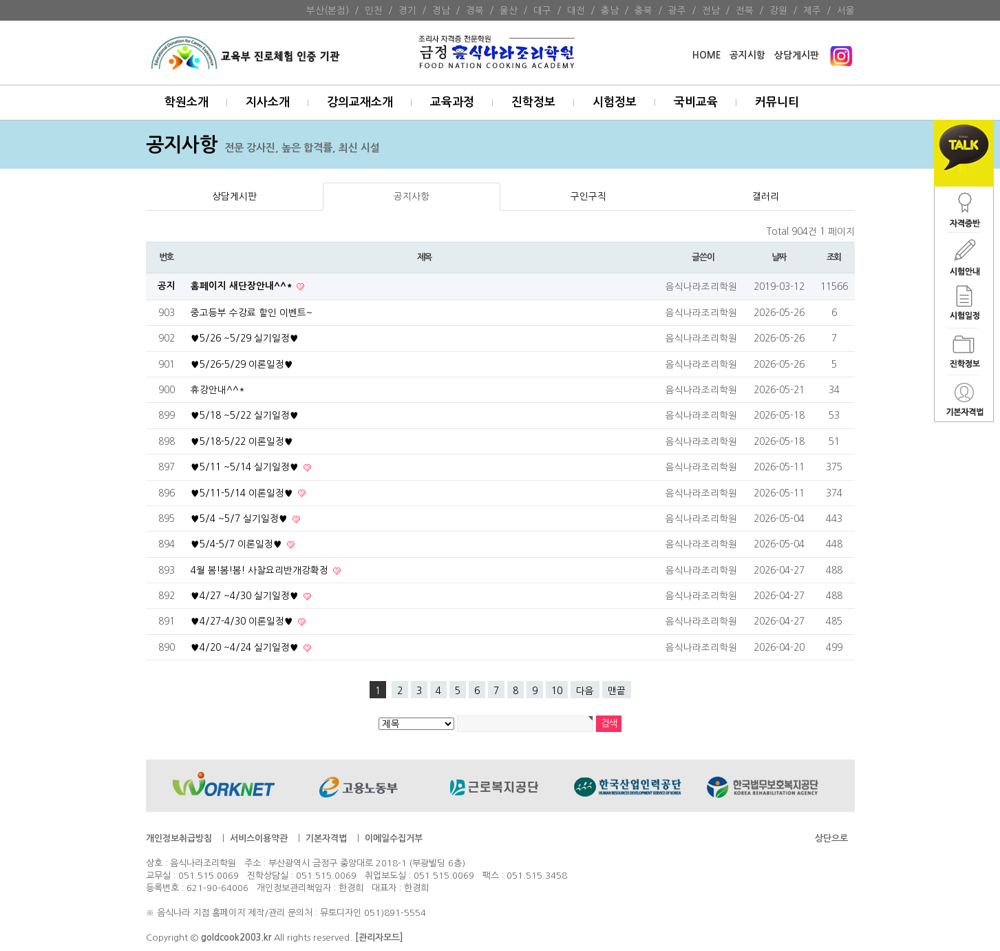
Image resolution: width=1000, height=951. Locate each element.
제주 (812, 10)
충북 (643, 10)
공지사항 (411, 196)
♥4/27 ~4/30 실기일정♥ (246, 595)
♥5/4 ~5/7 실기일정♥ (240, 518)
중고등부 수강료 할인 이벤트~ (251, 312)
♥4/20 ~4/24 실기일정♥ (246, 647)
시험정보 (615, 102)
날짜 (779, 257)
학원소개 (186, 102)
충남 (610, 10)
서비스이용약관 (259, 838)
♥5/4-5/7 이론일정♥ (238, 544)
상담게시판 (796, 55)
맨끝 (617, 691)
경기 (407, 10)
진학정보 (533, 102)
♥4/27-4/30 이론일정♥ (243, 621)
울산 (509, 10)
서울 (846, 10)
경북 (475, 10)
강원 (778, 10)
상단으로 (831, 838)
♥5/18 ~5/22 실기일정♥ (245, 415)
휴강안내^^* (218, 390)
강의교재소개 (360, 102)
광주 (677, 10)
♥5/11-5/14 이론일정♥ (243, 493)
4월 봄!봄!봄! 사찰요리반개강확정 (261, 570)
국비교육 (696, 102)
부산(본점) (327, 10)
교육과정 (452, 102)
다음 (585, 691)
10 (556, 691)
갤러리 (765, 196)
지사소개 (268, 102)
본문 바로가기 (0, 0)
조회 (834, 257)
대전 (576, 10)
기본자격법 (326, 838)
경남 (441, 10)
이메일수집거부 (394, 838)
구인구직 (588, 196)
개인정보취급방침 (179, 838)
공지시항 (747, 55)
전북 (745, 10)
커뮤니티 (777, 102)
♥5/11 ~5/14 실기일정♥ (246, 467)
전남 (711, 10)
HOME (706, 55)
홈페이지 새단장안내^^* (243, 286)
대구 (542, 10)
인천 (374, 10)
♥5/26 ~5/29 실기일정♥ (245, 338)
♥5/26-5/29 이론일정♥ (242, 364)
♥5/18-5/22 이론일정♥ (242, 441)
